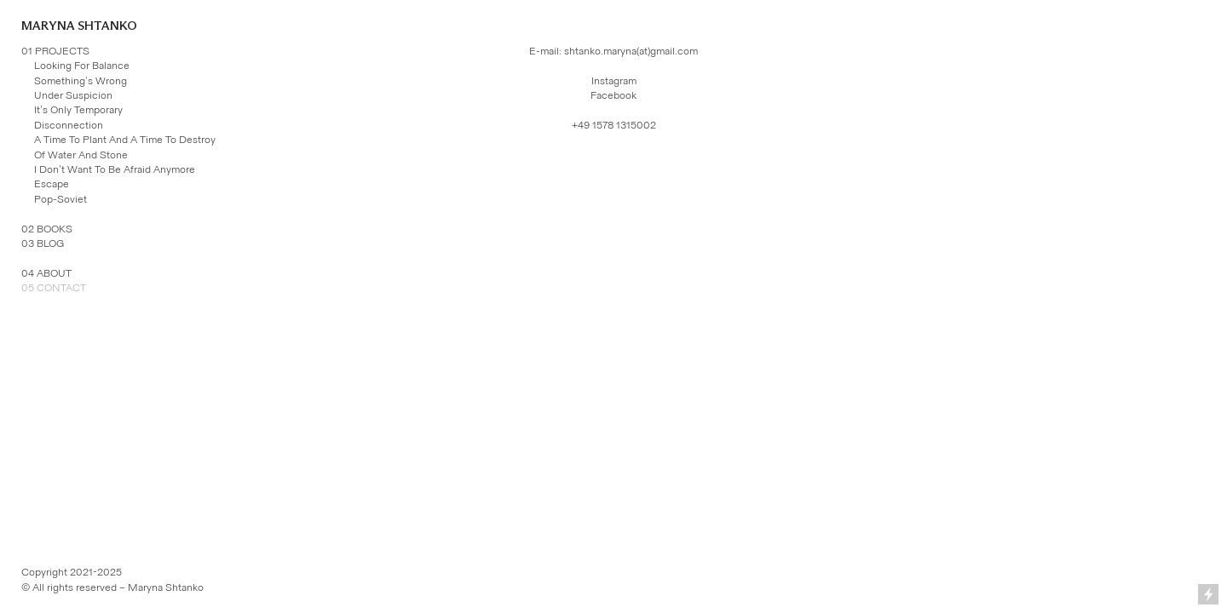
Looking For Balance (82, 65)
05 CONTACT (53, 288)
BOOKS (54, 229)
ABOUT (54, 273)
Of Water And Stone (81, 155)
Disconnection (68, 125)
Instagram (614, 81)
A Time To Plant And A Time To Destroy (125, 139)
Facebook (613, 95)
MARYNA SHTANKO (79, 26)
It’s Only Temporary (78, 110)
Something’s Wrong (80, 81)
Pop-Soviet (60, 199)
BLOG (50, 243)
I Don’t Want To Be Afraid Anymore (114, 169)
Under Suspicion (73, 95)
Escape (51, 184)
